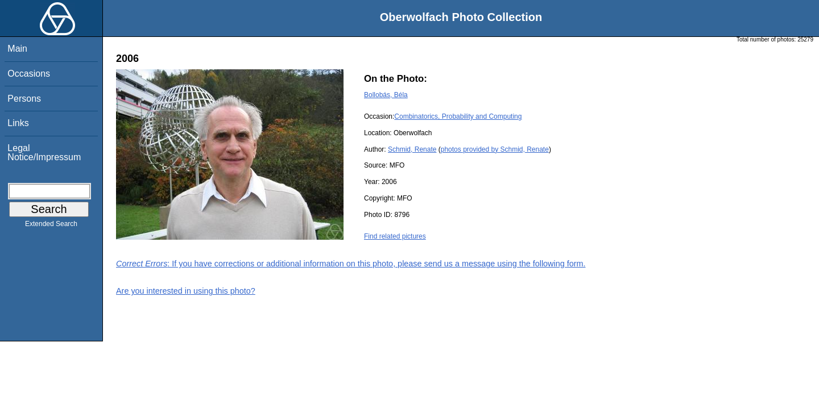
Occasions (28, 73)
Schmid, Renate (412, 149)
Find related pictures (395, 236)
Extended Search (51, 226)
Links (17, 123)
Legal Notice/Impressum (44, 152)
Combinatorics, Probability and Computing (458, 116)
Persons (24, 98)
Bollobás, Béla (386, 95)
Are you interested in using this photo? (185, 290)
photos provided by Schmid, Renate (495, 149)
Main (17, 48)
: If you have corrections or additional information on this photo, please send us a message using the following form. (351, 263)
